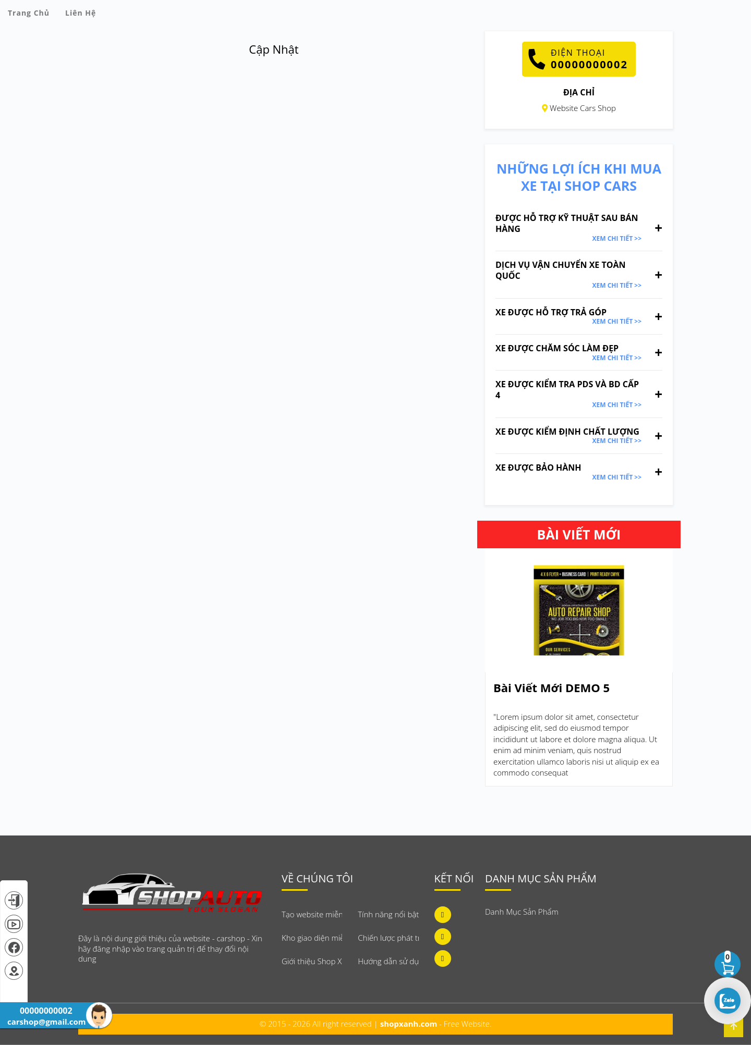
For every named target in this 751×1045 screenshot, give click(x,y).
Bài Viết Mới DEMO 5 (551, 687)
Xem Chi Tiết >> (616, 238)
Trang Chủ (29, 13)
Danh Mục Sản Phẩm (522, 911)
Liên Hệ (80, 13)
